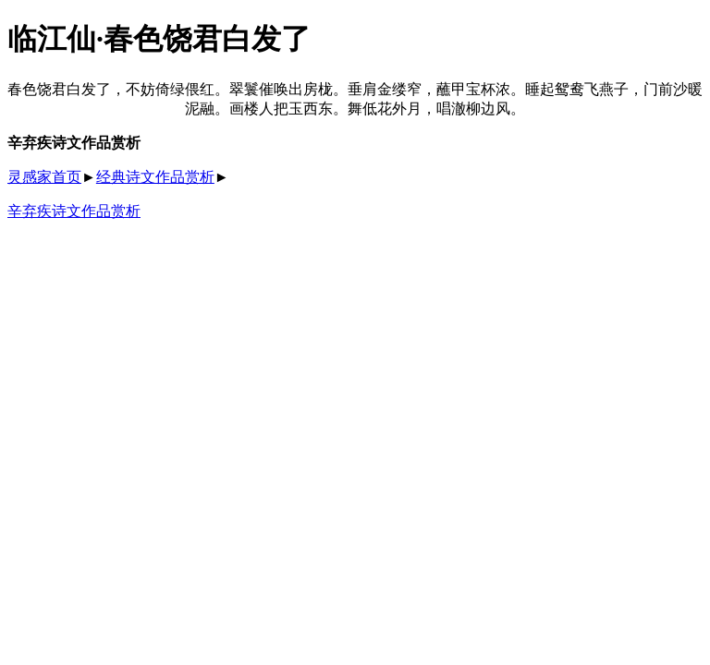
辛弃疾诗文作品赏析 (74, 211)
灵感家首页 (44, 177)
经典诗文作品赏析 (155, 177)
